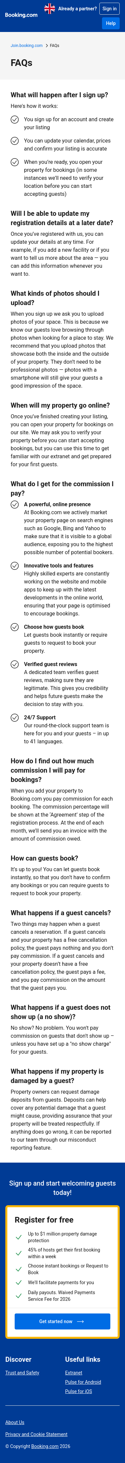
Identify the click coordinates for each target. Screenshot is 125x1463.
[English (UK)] (50, 9)
